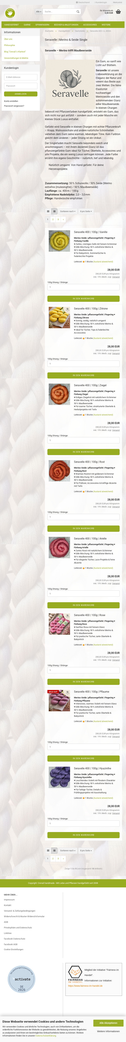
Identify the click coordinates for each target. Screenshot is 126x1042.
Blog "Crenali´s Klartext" (15, 51)
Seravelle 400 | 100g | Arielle (90, 538)
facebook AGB (10, 944)
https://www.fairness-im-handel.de (85, 986)
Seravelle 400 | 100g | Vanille (90, 232)
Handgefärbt (11, 24)
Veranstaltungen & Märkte (16, 58)
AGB (6, 922)
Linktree (7, 933)
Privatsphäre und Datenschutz (18, 927)
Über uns (8, 39)
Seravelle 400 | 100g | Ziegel (90, 385)
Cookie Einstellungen (13, 949)
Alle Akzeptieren (108, 1023)
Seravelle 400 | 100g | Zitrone (91, 308)
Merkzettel (117, 2)
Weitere (106, 24)
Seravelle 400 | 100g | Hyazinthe (92, 768)
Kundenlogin (100, 2)
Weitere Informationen (108, 1031)
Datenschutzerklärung (45, 1035)
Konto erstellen (11, 101)
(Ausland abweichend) (103, 262)
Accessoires (90, 24)
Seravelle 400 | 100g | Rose (89, 615)
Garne (27, 24)
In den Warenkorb (83, 299)
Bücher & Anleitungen (66, 24)
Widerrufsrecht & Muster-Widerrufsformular (24, 916)
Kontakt (7, 905)
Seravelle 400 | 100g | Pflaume (91, 691)
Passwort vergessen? (14, 106)
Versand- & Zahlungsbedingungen (19, 911)
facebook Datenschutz (14, 939)
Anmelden (21, 94)
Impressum (9, 899)
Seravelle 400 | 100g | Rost (89, 461)
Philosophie (9, 45)
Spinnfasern (42, 24)
